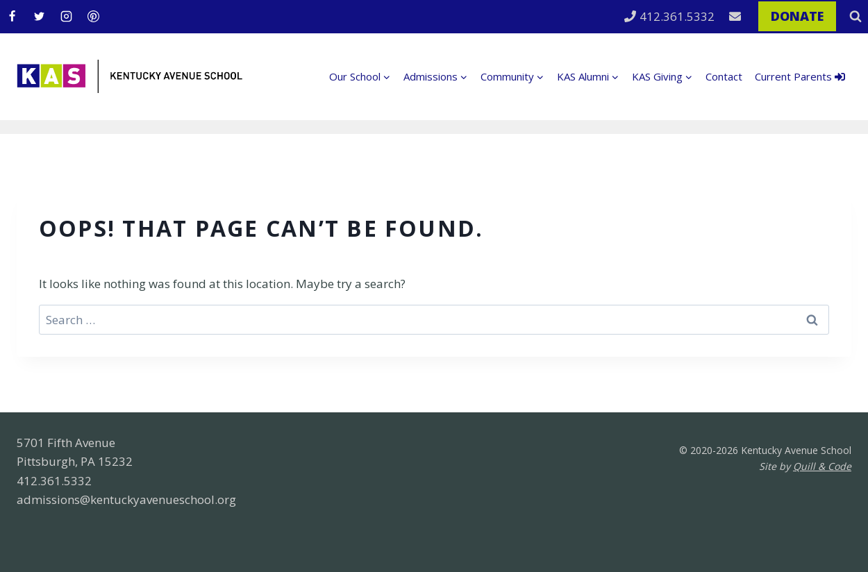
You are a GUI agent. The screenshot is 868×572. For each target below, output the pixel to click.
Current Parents (800, 76)
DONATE (797, 16)
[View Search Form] (855, 16)
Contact (724, 76)
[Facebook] (12, 16)
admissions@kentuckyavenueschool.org (126, 499)
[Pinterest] (93, 16)
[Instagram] (66, 16)
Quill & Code (822, 466)
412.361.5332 (669, 16)
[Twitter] (39, 16)
